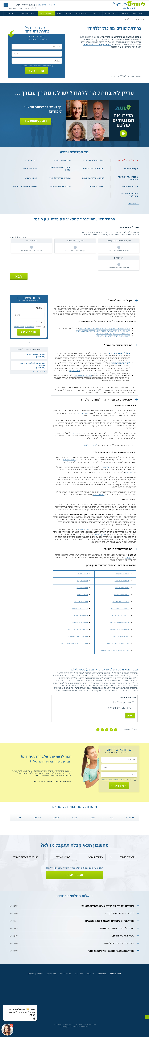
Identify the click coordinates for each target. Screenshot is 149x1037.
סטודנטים (129, 472)
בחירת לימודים (46, 13)
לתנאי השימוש (37, 65)
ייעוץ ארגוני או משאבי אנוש (120, 608)
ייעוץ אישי (10, 13)
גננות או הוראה (83, 574)
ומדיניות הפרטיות (26, 65)
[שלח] (74, 875)
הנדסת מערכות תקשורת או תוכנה (118, 643)
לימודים (140, 19)
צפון (111, 817)
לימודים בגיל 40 (91, 445)
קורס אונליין (40, 356)
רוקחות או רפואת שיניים (80, 608)
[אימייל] (37, 61)
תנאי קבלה (90, 974)
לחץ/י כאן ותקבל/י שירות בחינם (97, 44)
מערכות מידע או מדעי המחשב (119, 629)
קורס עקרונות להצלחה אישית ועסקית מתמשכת (31, 364)
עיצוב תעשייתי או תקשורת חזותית (118, 636)
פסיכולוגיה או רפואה (81, 601)
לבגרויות (88, 375)
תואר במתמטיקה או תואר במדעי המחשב (74, 643)
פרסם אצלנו (42, 5)
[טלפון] (37, 54)
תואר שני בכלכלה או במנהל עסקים (76, 636)
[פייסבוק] (73, 998)
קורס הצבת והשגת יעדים (36, 354)
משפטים (74, 433)
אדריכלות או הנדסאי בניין (120, 601)
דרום (93, 817)
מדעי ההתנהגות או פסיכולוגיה (119, 622)
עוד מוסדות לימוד (39, 371)
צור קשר (40, 974)
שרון (19, 817)
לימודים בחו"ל (98, 494)
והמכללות (106, 467)
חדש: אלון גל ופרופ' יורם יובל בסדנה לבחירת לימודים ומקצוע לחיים (103, 331)
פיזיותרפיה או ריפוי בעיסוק (79, 622)
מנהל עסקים (74, 370)
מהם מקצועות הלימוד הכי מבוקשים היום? (113, 336)
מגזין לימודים (51, 974)
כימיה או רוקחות (82, 581)
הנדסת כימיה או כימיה (122, 588)
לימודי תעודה (110, 13)
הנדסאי (69, 13)
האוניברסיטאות (69, 459)
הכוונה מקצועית (84, 529)
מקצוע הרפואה (82, 413)
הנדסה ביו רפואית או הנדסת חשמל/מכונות (115, 650)
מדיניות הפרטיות (65, 974)
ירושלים (37, 817)
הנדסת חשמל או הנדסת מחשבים (77, 629)
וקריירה (128, 557)
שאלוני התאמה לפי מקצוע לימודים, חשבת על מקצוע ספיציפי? (104, 328)
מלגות (59, 13)
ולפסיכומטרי (79, 375)
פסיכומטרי (95, 13)
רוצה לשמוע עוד (36, 120)
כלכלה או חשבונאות (122, 574)
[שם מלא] (37, 46)
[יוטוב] (77, 998)
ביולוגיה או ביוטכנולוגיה (121, 594)
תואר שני (125, 13)
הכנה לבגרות (81, 13)
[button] (94, 301)
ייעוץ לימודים (99, 534)
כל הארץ (130, 817)
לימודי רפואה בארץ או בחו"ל (120, 615)
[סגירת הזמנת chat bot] (34, 1018)
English (31, 974)
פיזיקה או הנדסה (82, 588)
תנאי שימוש (79, 974)
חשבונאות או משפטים (122, 581)
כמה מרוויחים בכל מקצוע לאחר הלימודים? (113, 333)
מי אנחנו (52, 5)
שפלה (56, 817)
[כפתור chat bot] (7, 1030)
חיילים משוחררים (27, 13)
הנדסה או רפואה (82, 594)
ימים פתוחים (102, 974)
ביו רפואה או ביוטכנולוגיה (79, 615)
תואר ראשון (138, 13)
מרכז (74, 817)
